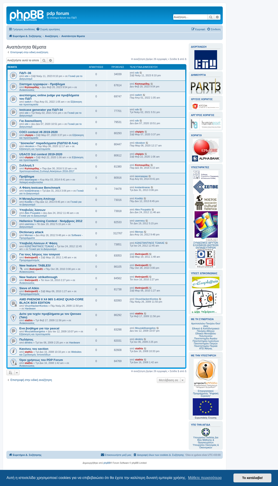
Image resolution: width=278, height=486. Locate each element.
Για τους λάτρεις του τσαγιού (39, 254)
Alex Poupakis (32, 213)
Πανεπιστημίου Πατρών (206, 343)
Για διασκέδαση (30, 121)
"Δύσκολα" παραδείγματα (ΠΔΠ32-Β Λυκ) (48, 143)
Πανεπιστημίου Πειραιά (205, 346)
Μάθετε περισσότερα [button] (205, 478)
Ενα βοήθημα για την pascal (39, 328)
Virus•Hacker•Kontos (36, 305)
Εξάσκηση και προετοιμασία (34, 149)
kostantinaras (32, 190)
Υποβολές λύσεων (32, 210)
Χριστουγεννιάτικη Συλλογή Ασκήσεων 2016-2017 (46, 171)
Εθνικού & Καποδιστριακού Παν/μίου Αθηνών (205, 329)
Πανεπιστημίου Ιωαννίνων (206, 341)
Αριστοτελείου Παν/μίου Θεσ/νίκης (205, 324)
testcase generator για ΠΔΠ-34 (41, 109)
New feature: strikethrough (38, 277)
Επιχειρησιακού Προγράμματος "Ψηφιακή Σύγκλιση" (205, 378)
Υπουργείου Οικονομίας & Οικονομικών (206, 446)
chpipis (29, 135)
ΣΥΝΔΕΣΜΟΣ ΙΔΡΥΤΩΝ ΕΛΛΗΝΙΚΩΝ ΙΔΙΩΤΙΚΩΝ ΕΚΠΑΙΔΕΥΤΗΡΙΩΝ (205, 245)
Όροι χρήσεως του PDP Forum (41, 360)
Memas (29, 235)
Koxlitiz (29, 201)
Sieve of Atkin (29, 288)
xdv (26, 76)
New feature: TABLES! (35, 265)
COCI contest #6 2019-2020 (38, 132)
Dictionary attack (31, 232)
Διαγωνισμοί (26, 226)
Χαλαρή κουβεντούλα (31, 182)
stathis (29, 320)
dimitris (29, 342)
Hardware (30, 308)
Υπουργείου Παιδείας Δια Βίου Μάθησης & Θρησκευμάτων (205, 440)
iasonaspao (31, 179)
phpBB (106, 463)
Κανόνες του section (33, 348)
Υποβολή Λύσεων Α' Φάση (38, 243)
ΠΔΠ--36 (25, 73)
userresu (29, 224)
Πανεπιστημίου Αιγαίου (205, 338)
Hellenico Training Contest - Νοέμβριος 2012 (50, 221)
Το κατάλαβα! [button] (252, 478)
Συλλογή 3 (26, 165)
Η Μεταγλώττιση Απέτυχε (37, 198)
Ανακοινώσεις (26, 90)
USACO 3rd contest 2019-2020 (40, 154)
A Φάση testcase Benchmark (39, 187)
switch (28, 101)
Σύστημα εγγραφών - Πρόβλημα (42, 84)
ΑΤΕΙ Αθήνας (205, 348)
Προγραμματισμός (29, 260)
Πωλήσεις (26, 339)
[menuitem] (48, 29)
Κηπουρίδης (32, 87)
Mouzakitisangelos (35, 331)
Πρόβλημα (26, 176)
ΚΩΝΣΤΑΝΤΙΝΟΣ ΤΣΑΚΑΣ (39, 246)
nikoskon (29, 146)
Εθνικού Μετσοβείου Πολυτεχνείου (205, 334)
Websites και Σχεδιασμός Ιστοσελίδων (50, 353)
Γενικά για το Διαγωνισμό (33, 215)
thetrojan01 (31, 257)
